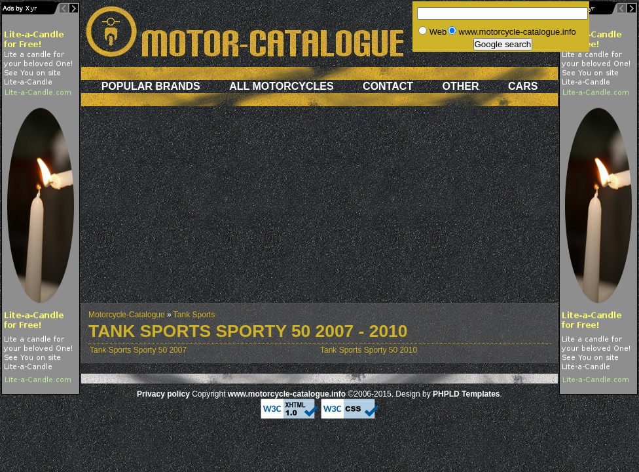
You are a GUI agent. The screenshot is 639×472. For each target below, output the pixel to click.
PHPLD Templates (466, 394)
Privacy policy (163, 394)
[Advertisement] (319, 211)
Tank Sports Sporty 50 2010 (368, 350)
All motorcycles (281, 86)
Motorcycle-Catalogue (126, 314)
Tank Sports (194, 314)
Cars (523, 86)
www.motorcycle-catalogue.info (287, 394)
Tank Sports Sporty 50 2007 (138, 350)
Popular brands (150, 86)
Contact (388, 86)
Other (461, 86)
